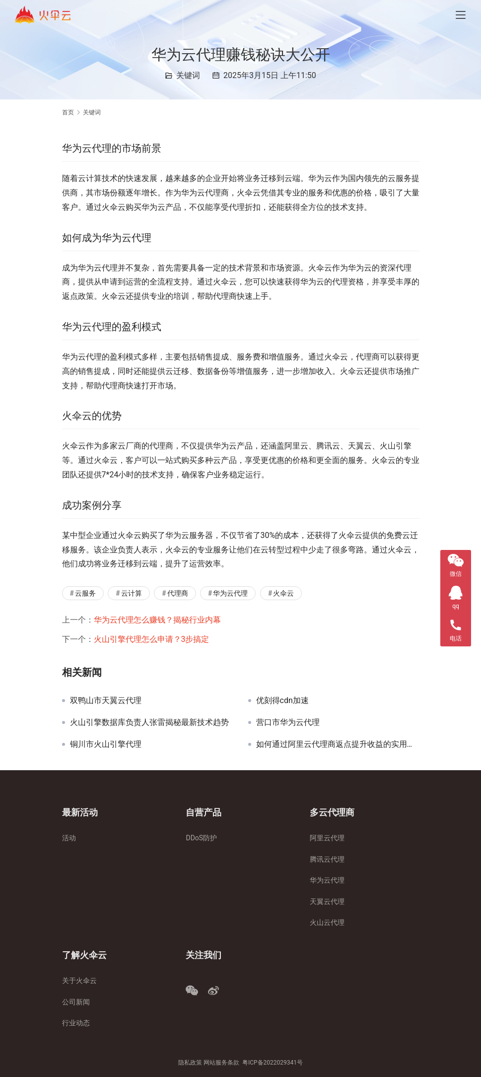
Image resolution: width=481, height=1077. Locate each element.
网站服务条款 (221, 1062)
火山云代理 (327, 922)
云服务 (85, 593)
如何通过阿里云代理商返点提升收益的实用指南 (337, 744)
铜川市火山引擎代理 (105, 744)
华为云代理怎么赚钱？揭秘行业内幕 (157, 620)
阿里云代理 (327, 838)
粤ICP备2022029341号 (272, 1062)
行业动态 (76, 1023)
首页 (68, 112)
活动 (69, 838)
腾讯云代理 (327, 859)
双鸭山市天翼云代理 (105, 700)
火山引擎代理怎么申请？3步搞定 (151, 639)
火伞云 (283, 593)
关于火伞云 (79, 981)
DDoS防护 (201, 838)
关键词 (188, 75)
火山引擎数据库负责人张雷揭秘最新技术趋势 (149, 722)
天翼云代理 (327, 901)
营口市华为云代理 (288, 722)
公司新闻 (76, 1002)
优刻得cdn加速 (282, 700)
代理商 (177, 593)
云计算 (131, 593)
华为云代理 (230, 593)
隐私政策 (190, 1062)
